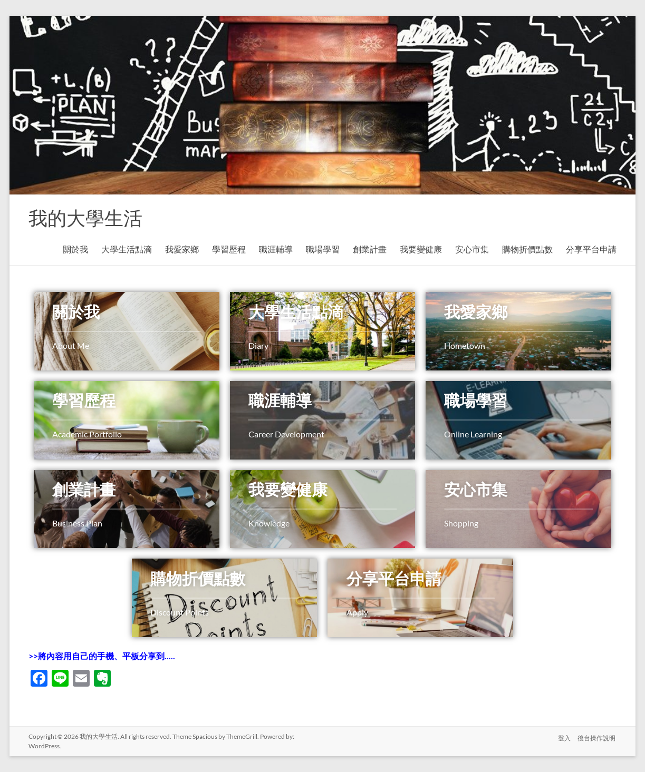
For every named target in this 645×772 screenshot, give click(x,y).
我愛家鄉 (182, 249)
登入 (563, 736)
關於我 (75, 249)
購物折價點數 (527, 249)
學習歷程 (229, 249)
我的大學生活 (85, 217)
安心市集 (472, 249)
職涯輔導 (276, 249)
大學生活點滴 (126, 249)
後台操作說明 (598, 736)
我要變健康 (421, 249)
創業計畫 (370, 249)
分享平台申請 (591, 249)
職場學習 (323, 249)
